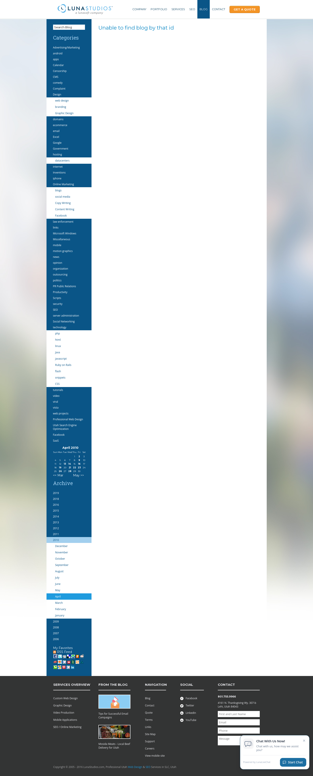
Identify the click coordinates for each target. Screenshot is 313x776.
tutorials (58, 390)
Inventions (59, 172)
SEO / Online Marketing (67, 727)
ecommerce (60, 125)
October (60, 559)
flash (58, 371)
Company (139, 9)
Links (148, 727)
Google (57, 143)
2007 (56, 633)
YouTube (188, 720)
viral (55, 402)
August (59, 571)
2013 (56, 522)
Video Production (63, 712)
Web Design (135, 767)
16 (79, 463)
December (61, 546)
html (58, 340)
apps (56, 59)
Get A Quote (245, 9)
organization (60, 268)
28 (69, 471)
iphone (57, 178)
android (58, 53)
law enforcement (63, 222)
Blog (204, 9)
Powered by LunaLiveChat (256, 764)
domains (58, 119)
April (58, 596)
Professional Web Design (68, 419)
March (59, 603)
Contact (218, 9)
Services (178, 9)
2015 (56, 510)
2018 (56, 499)
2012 (56, 528)
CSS (57, 384)
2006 (56, 639)
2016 (56, 505)
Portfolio (159, 9)
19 (60, 467)
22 (74, 467)
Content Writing (64, 209)
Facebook (61, 215)
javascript (61, 358)
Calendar (58, 65)
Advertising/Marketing (66, 47)
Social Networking (64, 321)
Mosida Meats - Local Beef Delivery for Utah (114, 745)
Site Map (150, 734)
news (56, 257)
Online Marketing (63, 184)
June (58, 584)
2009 (56, 621)
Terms (149, 720)
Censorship (60, 71)
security (58, 304)
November (61, 552)
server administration (66, 315)
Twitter (187, 705)
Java (57, 352)
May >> (78, 475)
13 (65, 463)
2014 (56, 516)
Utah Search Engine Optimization (65, 427)
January (59, 615)
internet (58, 167)
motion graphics (63, 251)
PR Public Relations (64, 286)
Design (57, 94)
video (56, 396)
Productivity (60, 292)
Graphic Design (64, 113)
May (57, 590)
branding (60, 107)
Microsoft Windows (64, 233)
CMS (55, 77)
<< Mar (58, 475)
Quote (149, 712)
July (57, 577)
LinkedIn (188, 713)
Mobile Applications (65, 720)
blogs (58, 190)
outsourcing (60, 274)
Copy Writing (63, 203)
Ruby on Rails (63, 365)
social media (62, 197)
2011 (56, 534)
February (60, 609)
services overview (71, 685)
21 (70, 467)
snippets (60, 377)
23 (79, 467)
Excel (56, 137)
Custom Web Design (65, 698)
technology (59, 327)
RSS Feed (62, 652)
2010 (56, 540)
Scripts (57, 298)
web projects (60, 413)
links (55, 227)
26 (60, 471)
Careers (149, 748)
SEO (192, 9)
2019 (56, 493)
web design (62, 100)
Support (150, 741)
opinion (57, 263)
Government (60, 148)
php (57, 333)
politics (57, 280)
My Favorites (63, 648)
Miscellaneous (61, 239)
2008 (56, 627)
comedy (58, 83)
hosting (57, 154)
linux (58, 346)
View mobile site (155, 756)
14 (69, 463)
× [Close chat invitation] (304, 742)
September (62, 565)
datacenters (62, 160)
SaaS (56, 440)
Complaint (59, 88)
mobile (57, 245)
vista (56, 407)
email (56, 131)
